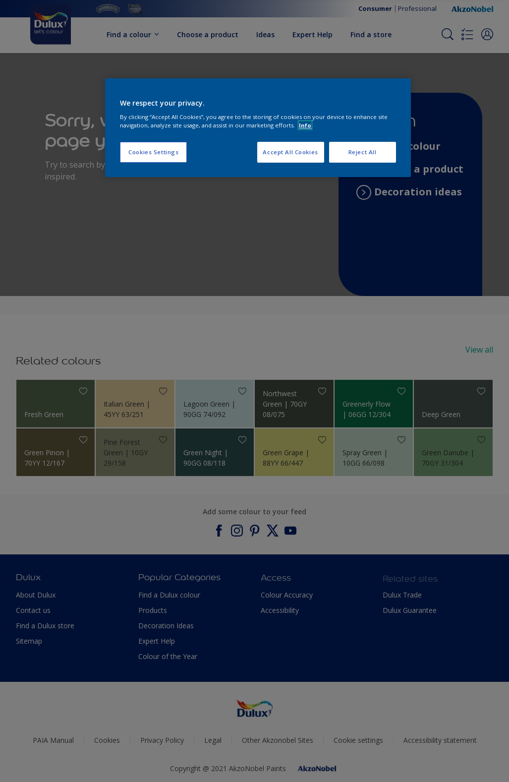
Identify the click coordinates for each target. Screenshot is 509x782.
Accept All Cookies (290, 152)
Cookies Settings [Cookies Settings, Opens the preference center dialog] (153, 152)
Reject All (362, 152)
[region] (257, 128)
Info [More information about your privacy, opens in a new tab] (305, 125)
